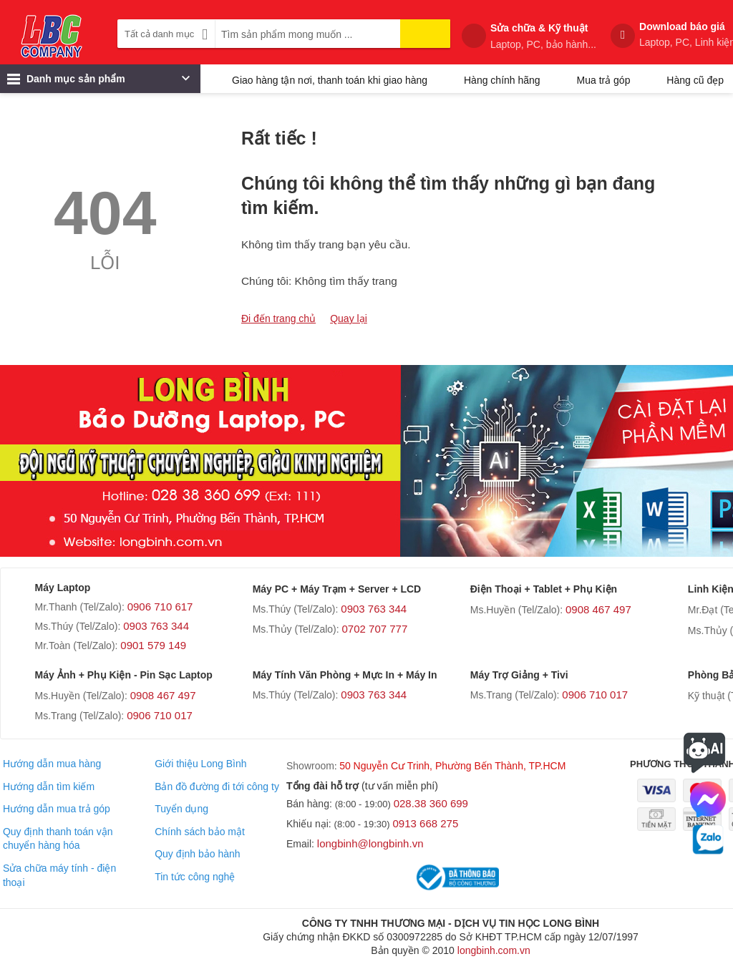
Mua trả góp (604, 80)
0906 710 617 (160, 606)
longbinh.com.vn (493, 950)
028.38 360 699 (431, 803)
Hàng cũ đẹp (695, 80)
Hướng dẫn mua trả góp (56, 808)
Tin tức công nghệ (195, 876)
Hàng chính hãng (502, 80)
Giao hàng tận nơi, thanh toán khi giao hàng (329, 80)
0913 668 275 (426, 823)
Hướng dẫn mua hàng (52, 763)
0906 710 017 (160, 715)
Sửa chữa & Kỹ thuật (543, 36)
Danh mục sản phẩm (98, 82)
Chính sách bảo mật (200, 831)
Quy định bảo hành (197, 854)
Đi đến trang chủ (278, 318)
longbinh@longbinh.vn (370, 843)
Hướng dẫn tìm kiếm (48, 786)
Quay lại (348, 318)
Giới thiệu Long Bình (200, 763)
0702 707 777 (375, 629)
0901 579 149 (153, 645)
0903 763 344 (156, 626)
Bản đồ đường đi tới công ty (217, 786)
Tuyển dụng (181, 808)
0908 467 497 (598, 609)
